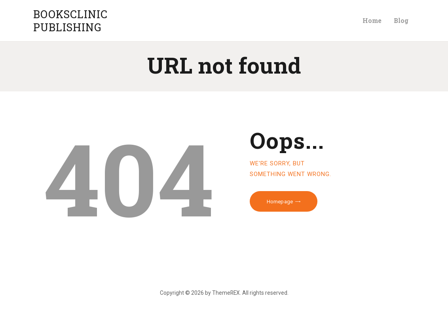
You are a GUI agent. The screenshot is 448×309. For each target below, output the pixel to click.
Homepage (280, 202)
